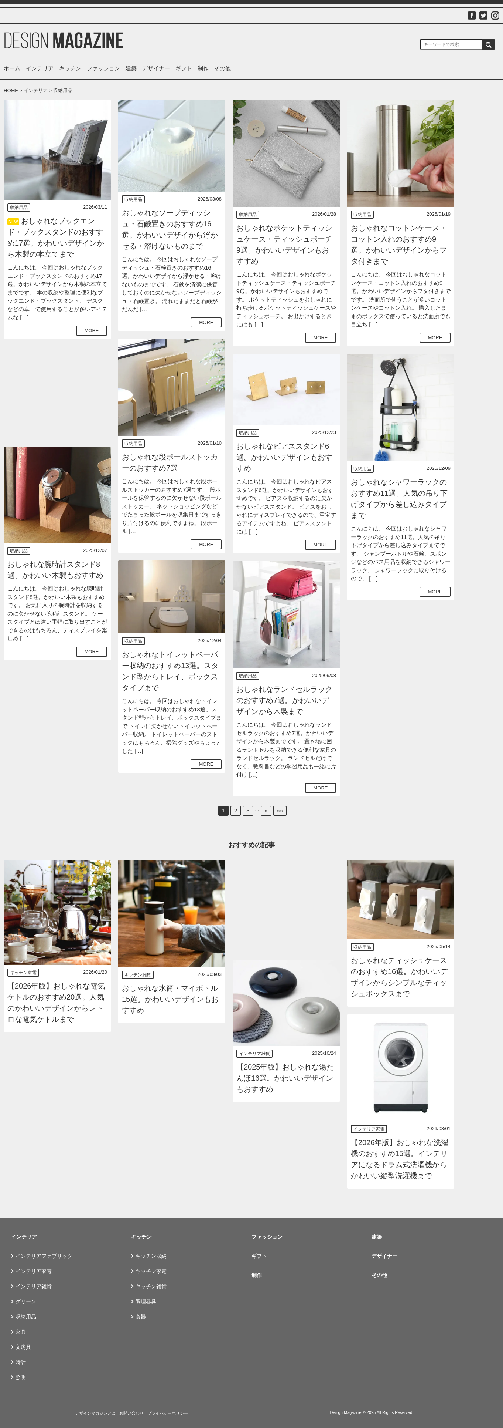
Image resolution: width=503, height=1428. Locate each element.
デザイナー (156, 68)
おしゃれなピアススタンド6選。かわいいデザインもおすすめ (284, 457)
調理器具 (146, 1301)
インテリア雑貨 (254, 1053)
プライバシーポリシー (167, 1413)
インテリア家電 (368, 1129)
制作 (203, 68)
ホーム (12, 68)
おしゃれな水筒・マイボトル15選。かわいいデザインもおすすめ (170, 999)
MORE (92, 330)
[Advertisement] (57, 393)
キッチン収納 (151, 1256)
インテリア (40, 68)
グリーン (26, 1301)
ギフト (183, 68)
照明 (21, 1377)
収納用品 (19, 207)
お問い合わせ (131, 1413)
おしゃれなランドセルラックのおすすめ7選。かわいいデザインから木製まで (284, 700)
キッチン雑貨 (137, 974)
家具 (21, 1332)
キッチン (70, 68)
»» (280, 810)
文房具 (23, 1347)
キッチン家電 (23, 972)
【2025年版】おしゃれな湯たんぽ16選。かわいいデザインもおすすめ (285, 1078)
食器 (141, 1317)
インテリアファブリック (44, 1256)
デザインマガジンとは (95, 1413)
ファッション (103, 68)
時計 (21, 1362)
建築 (131, 68)
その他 (222, 68)
